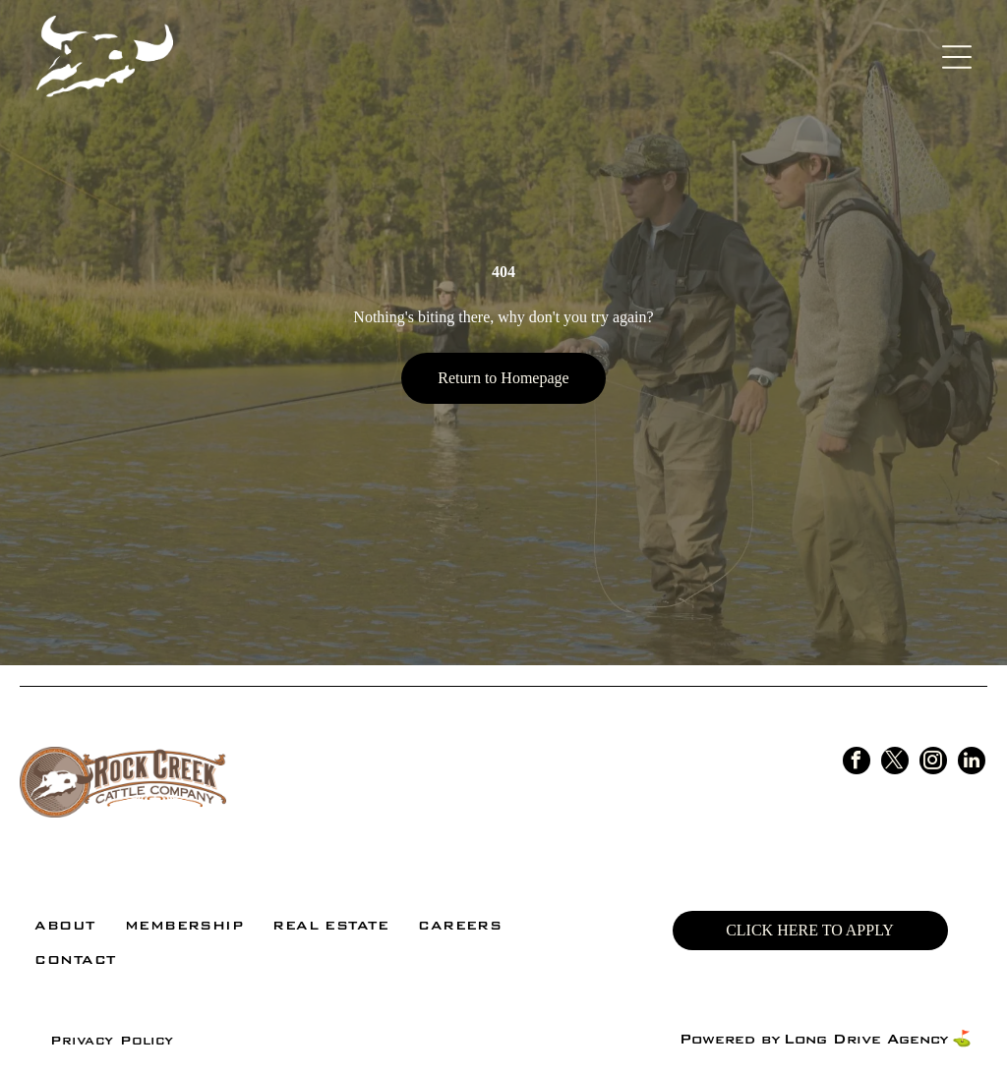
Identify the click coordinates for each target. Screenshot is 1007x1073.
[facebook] (856, 763)
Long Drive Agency (866, 1039)
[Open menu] (957, 57)
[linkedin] (971, 763)
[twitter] (895, 763)
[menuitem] (64, 925)
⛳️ (962, 1039)
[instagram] (933, 763)
